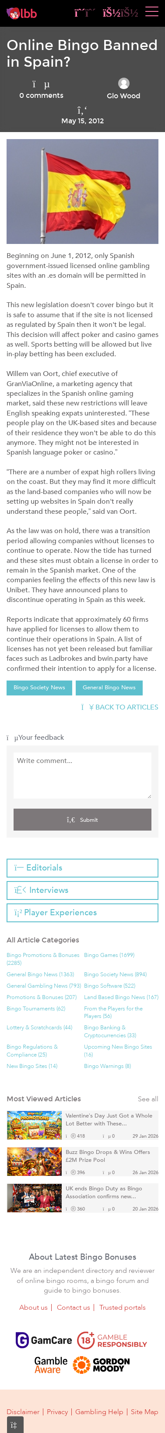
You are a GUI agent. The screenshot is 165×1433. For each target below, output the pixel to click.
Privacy (57, 1411)
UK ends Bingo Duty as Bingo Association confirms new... (104, 1192)
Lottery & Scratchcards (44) (39, 1028)
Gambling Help (99, 1411)
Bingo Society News (39, 687)
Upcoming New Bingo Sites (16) (118, 1051)
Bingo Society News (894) (115, 974)
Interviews (41, 890)
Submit (82, 819)
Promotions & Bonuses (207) (42, 997)
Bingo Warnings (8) (107, 1066)
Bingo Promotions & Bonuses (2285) (43, 959)
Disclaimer (23, 1411)
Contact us (73, 1307)
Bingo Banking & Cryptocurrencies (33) (110, 1031)
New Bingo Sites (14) (32, 1066)
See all (148, 1099)
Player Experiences (55, 912)
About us (33, 1307)
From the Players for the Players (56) (113, 1013)
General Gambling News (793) (44, 986)
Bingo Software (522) (109, 986)
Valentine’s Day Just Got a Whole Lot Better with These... (109, 1120)
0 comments (41, 96)
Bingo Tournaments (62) (36, 1009)
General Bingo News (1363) (40, 974)
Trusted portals (122, 1307)
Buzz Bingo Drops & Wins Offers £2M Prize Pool (108, 1156)
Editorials (38, 868)
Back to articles (119, 707)
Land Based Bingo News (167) (121, 997)
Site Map (144, 1411)
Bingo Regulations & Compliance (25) (32, 1051)
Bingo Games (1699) (109, 955)
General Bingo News (109, 687)
